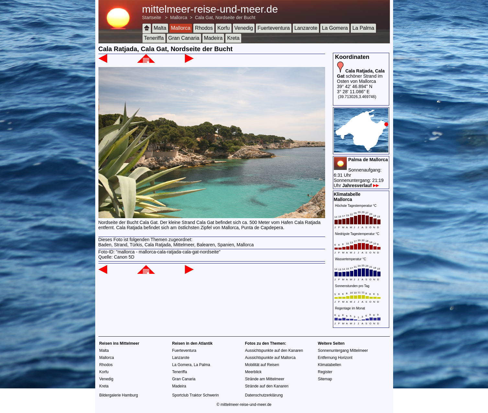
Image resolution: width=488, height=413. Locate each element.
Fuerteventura (273, 28)
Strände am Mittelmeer (264, 379)
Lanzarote (305, 28)
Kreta (233, 38)
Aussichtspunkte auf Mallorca (270, 357)
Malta (160, 28)
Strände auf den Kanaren (267, 386)
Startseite (151, 17)
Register (325, 372)
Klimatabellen (329, 365)
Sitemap (325, 379)
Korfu (223, 28)
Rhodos (204, 28)
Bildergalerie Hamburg (118, 395)
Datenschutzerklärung (264, 395)
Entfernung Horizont (335, 357)
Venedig (243, 28)
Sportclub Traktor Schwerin (195, 395)
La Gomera (335, 28)
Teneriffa (154, 38)
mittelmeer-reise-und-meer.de (210, 9)
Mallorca (178, 17)
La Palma (363, 28)
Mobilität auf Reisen (262, 365)
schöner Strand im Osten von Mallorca (361, 76)
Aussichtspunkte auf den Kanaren (274, 350)
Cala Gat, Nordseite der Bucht (225, 17)
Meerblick (253, 372)
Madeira (213, 38)
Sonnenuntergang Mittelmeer (343, 350)
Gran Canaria (183, 38)
